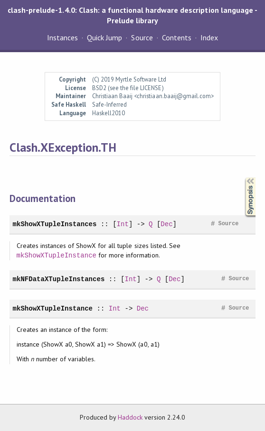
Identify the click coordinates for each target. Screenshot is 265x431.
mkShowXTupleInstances (55, 224)
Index (209, 37)
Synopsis (243, 177)
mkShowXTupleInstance (56, 255)
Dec (166, 224)
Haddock (130, 417)
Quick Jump (104, 37)
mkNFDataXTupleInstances (59, 279)
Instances (62, 37)
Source (141, 37)
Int (123, 224)
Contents (176, 37)
